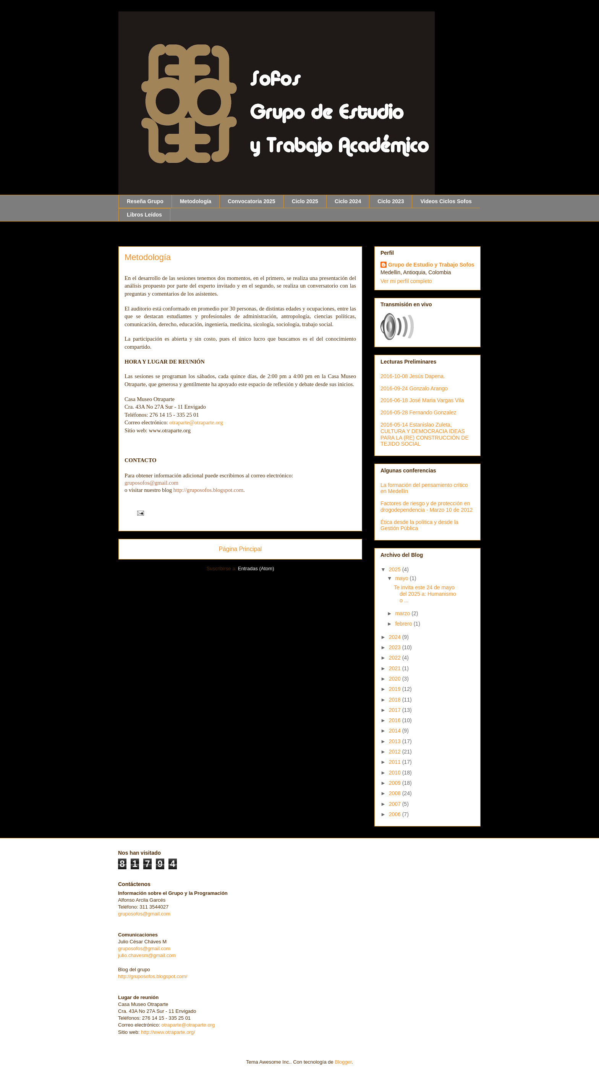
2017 (395, 710)
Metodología (195, 201)
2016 (395, 720)
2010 (395, 773)
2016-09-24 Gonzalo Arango (414, 388)
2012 (395, 752)
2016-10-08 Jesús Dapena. (412, 376)
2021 (395, 668)
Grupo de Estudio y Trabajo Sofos (431, 265)
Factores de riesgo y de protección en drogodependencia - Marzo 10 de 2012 (426, 506)
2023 (395, 647)
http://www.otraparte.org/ (168, 1032)
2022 (395, 658)
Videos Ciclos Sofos (445, 201)
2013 (395, 741)
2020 (395, 679)
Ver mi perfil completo (406, 281)
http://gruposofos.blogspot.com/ (152, 976)
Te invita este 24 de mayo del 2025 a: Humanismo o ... (425, 593)
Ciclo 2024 (348, 201)
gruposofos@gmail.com (144, 914)
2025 (395, 569)
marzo (403, 613)
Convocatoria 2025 (251, 201)
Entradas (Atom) (256, 568)
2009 (395, 783)
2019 (395, 689)
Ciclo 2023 (390, 201)
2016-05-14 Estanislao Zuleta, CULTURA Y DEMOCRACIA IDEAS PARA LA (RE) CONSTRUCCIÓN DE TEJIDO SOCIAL (424, 434)
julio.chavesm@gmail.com (147, 955)
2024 (395, 637)
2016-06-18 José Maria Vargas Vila (422, 400)
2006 (395, 814)
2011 (395, 762)
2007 (395, 804)
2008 (395, 793)
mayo (402, 578)
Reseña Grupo (145, 201)
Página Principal (240, 549)
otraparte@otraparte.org (188, 1025)
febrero (404, 624)
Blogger (343, 1062)
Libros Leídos (144, 215)
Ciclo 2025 (305, 201)
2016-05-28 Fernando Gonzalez (418, 412)
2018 (395, 700)
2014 (395, 731)
